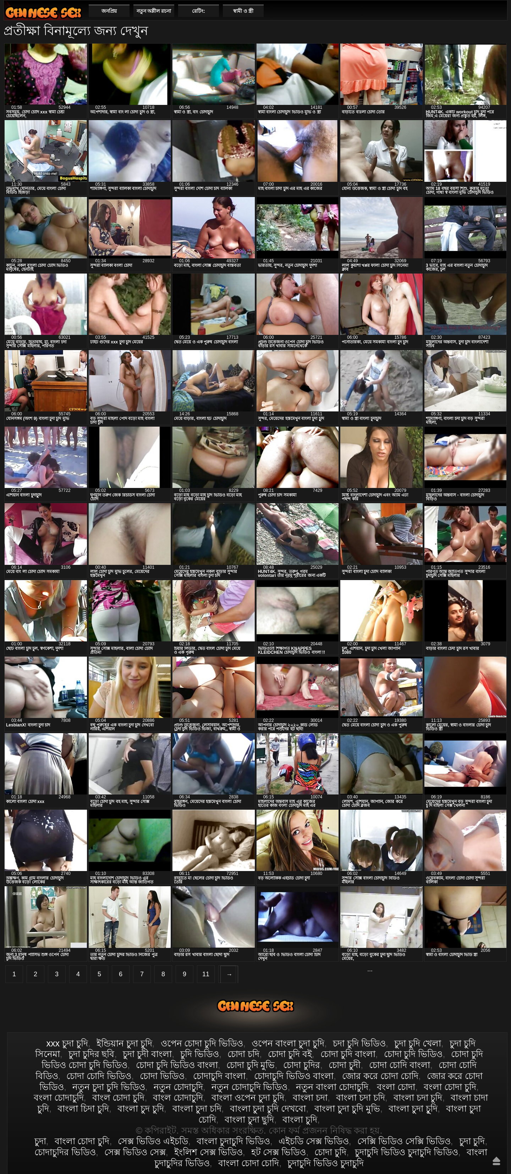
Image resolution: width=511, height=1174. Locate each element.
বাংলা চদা (310, 1097)
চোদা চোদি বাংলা (399, 1065)
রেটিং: (198, 11)
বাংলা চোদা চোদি (248, 1163)
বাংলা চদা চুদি (418, 1097)
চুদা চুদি (472, 1141)
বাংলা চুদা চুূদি (413, 1108)
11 (205, 974)
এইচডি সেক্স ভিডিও (314, 1141)
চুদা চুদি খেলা (417, 1043)
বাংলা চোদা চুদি (43, 12)
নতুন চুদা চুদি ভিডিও (108, 1087)
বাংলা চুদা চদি (196, 1108)
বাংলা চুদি (299, 1119)
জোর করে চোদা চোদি (380, 1076)
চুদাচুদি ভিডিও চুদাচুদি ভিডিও (406, 1152)
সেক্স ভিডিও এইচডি (153, 1141)
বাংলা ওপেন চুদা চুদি (247, 1097)
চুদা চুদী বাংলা (147, 1054)
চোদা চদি (243, 1054)
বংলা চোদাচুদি (59, 1097)
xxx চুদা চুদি (67, 1043)
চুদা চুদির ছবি (91, 1054)
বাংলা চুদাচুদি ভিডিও (233, 1141)
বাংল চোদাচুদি (178, 1097)
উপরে (496, 1161)
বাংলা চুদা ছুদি (249, 1119)
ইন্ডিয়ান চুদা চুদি (124, 1043)
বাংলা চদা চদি (360, 1097)
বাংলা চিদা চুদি (83, 1108)
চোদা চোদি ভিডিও (98, 1076)
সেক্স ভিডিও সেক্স (135, 1152)
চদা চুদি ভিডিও (359, 1043)
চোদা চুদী (345, 1065)
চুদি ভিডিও (199, 1054)
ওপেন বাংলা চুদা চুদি (288, 1043)
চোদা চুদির (301, 1065)
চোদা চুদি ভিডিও (413, 1054)
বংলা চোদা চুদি (450, 1087)
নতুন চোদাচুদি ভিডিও (249, 1087)
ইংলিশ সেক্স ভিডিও (208, 1152)
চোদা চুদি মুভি (250, 1065)
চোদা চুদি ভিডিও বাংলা (177, 1065)
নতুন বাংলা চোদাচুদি (332, 1087)
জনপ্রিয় (109, 11)
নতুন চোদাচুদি (178, 1087)
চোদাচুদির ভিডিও (65, 1152)
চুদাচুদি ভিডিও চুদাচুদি (325, 1163)
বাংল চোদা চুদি (118, 1097)
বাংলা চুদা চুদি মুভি (347, 1108)
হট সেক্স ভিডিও (278, 1152)
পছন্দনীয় (499, 10)
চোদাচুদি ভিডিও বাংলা (294, 1076)
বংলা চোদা (396, 1087)
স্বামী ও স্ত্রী (243, 11)
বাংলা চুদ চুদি (140, 1108)
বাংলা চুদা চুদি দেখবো (268, 1108)
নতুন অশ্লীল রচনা (154, 11)
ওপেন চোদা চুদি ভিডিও (202, 1043)
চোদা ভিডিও (162, 1076)
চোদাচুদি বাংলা (219, 1076)
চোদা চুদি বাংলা (347, 1054)
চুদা (40, 1141)
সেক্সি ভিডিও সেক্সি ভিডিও (404, 1141)
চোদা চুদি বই (290, 1054)
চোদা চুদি (330, 1152)
